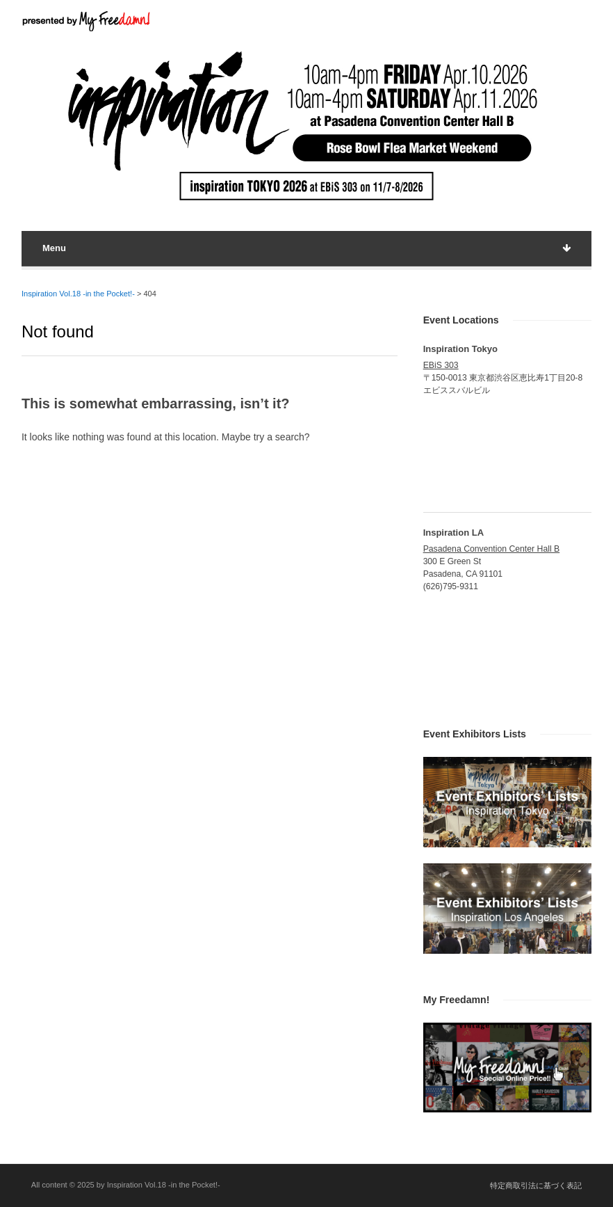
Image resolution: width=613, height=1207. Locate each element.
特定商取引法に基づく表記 (536, 1185)
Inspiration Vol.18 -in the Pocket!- (78, 293)
